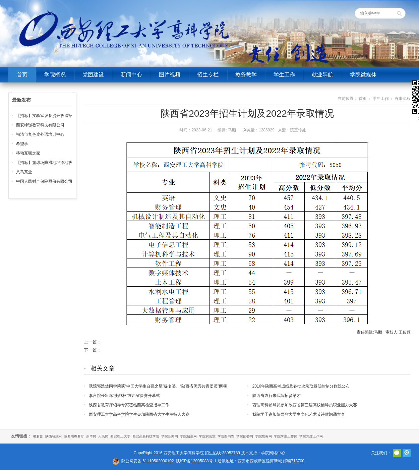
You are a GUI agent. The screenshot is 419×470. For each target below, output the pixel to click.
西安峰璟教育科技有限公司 (40, 125)
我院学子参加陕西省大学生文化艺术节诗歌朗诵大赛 (298, 414)
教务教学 (246, 74)
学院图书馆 (226, 436)
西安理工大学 (120, 436)
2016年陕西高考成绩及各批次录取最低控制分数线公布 (301, 386)
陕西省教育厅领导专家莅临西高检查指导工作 (129, 405)
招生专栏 (208, 74)
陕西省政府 (53, 436)
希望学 (22, 143)
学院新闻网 (169, 436)
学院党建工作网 (311, 436)
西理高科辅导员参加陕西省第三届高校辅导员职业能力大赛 (304, 405)
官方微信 (397, 453)
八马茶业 (24, 172)
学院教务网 (263, 436)
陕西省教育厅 (74, 436)
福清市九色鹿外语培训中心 (40, 134)
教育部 (38, 436)
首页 (22, 74)
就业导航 (322, 74)
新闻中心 (131, 74)
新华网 (91, 436)
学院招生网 (188, 436)
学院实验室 (207, 436)
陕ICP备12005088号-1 (196, 461)
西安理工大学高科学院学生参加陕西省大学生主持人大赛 (139, 414)
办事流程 (403, 98)
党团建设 (93, 74)
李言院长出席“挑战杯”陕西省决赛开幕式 (124, 395)
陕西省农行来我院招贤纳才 (276, 395)
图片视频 (169, 74)
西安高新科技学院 (145, 436)
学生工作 (284, 74)
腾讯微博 (407, 453)
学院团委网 (244, 436)
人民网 (103, 436)
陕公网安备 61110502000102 (147, 461)
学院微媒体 (363, 74)
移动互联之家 (28, 153)
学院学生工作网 (285, 436)
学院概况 (55, 74)
